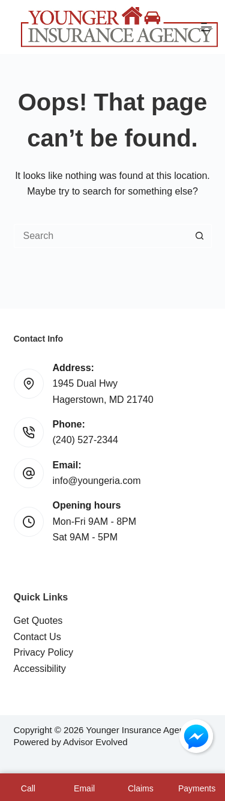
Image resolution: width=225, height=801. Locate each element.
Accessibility (40, 668)
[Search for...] (101, 236)
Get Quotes (38, 620)
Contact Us (37, 637)
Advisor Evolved (95, 742)
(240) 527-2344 (85, 440)
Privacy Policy (44, 652)
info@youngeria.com (97, 481)
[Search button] (200, 236)
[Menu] (206, 27)
